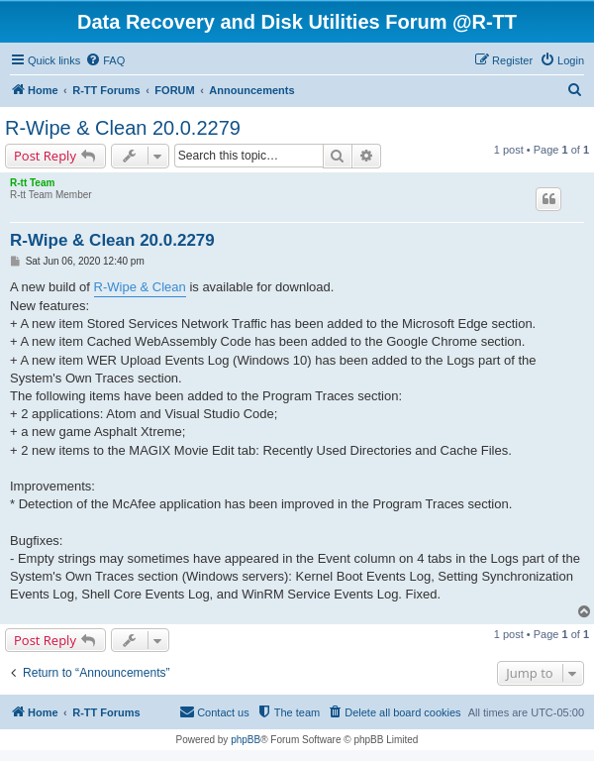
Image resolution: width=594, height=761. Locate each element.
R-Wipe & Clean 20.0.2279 (123, 128)
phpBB (245, 739)
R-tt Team (32, 182)
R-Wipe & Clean (140, 286)
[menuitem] (105, 60)
